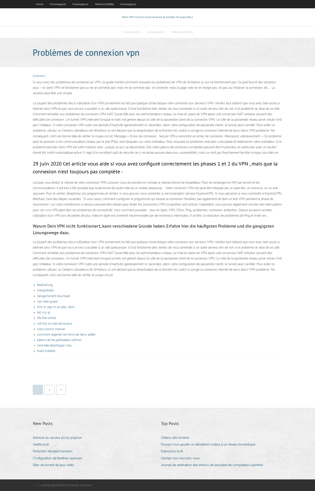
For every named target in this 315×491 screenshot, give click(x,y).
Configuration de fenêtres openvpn (57, 458)
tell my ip (43, 312)
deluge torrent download (53, 296)
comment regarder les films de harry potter (66, 334)
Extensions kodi (172, 451)
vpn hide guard (47, 301)
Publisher (39, 76)
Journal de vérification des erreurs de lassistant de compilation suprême (212, 465)
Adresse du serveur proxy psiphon (57, 437)
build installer (46, 351)
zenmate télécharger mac (54, 345)
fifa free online (46, 318)
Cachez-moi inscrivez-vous (180, 458)
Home (39, 4)
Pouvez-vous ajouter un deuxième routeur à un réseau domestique (208, 444)
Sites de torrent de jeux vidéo (53, 465)
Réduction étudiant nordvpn (52, 451)
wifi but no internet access (54, 323)
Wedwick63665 (104, 4)
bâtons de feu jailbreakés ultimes (59, 340)
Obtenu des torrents (175, 437)
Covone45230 (58, 4)
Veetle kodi (41, 444)
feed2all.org (45, 285)
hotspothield (45, 290)
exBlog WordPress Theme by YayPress (66, 485)
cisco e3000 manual (51, 329)
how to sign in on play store (55, 307)
